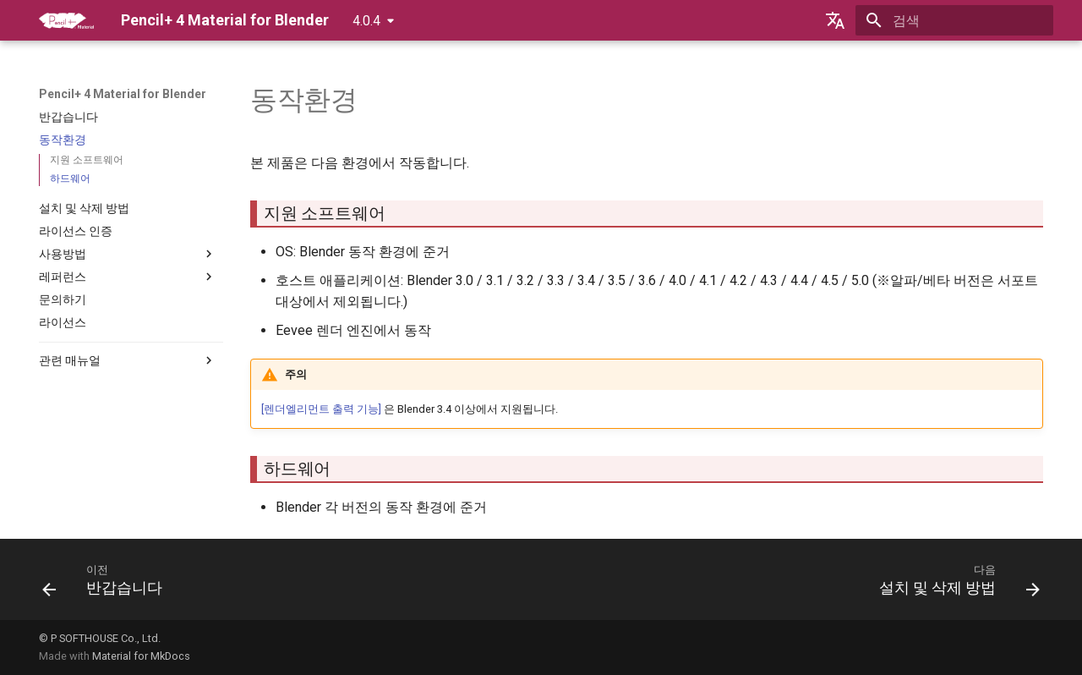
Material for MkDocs (141, 656)
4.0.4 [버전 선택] (366, 21)
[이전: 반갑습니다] (107, 584)
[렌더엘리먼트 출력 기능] (321, 409)
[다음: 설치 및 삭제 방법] (954, 584)
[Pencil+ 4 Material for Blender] (66, 20)
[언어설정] (835, 20)
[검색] (954, 20)
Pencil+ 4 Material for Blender (122, 94)
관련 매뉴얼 (127, 360)
